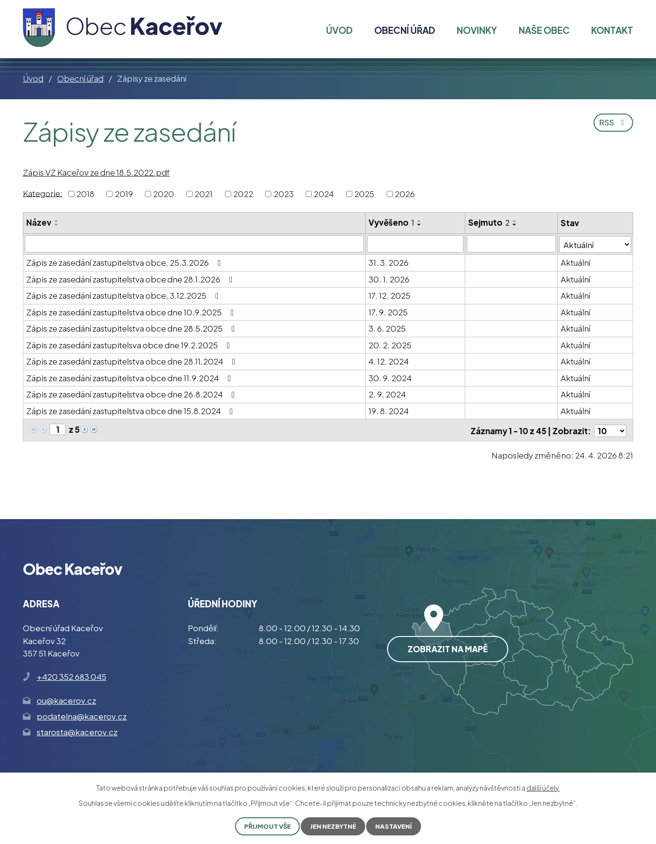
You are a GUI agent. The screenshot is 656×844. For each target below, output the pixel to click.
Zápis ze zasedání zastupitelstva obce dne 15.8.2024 (131, 410)
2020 (163, 193)
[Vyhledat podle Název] (194, 243)
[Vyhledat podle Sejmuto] (511, 243)
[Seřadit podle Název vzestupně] (56, 221)
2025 (364, 193)
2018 (85, 193)
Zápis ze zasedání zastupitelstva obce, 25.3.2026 (125, 262)
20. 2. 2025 (390, 344)
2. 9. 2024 (387, 393)
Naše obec (544, 30)
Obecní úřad (80, 78)
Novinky (477, 30)
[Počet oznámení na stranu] (610, 429)
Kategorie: (42, 193)
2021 (204, 193)
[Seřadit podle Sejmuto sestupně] (515, 225)
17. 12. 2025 (390, 295)
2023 (284, 193)
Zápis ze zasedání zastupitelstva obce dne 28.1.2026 (131, 278)
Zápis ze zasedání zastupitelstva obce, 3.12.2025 (124, 295)
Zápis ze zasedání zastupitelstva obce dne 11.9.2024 (130, 377)
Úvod (33, 78)
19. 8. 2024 (389, 410)
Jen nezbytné (334, 826)
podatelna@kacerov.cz (82, 714)
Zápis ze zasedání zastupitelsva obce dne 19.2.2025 (130, 344)
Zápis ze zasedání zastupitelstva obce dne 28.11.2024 (132, 360)
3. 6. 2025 (387, 328)
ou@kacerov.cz (66, 698)
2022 (243, 193)
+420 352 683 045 (71, 675)
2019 (124, 193)
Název (38, 222)
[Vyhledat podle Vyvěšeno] (415, 243)
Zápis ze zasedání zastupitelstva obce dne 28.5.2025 (132, 328)
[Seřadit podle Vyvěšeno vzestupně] (420, 221)
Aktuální (576, 262)
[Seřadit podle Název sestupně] (56, 225)
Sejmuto (489, 222)
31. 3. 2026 (389, 262)
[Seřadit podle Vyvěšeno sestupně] (420, 225)
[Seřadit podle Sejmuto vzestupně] (515, 221)
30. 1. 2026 (389, 278)
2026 (405, 193)
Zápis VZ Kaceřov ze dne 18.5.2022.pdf (96, 172)
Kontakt (612, 30)
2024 (324, 193)
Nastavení (397, 826)
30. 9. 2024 (390, 377)
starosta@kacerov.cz (77, 730)
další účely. (543, 787)
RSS (612, 124)
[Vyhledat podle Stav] (596, 243)
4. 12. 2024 (389, 360)
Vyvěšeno (392, 222)
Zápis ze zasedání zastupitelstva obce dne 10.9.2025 (131, 311)
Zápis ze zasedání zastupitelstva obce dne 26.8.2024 (132, 393)
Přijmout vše (265, 826)
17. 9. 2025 (388, 311)
